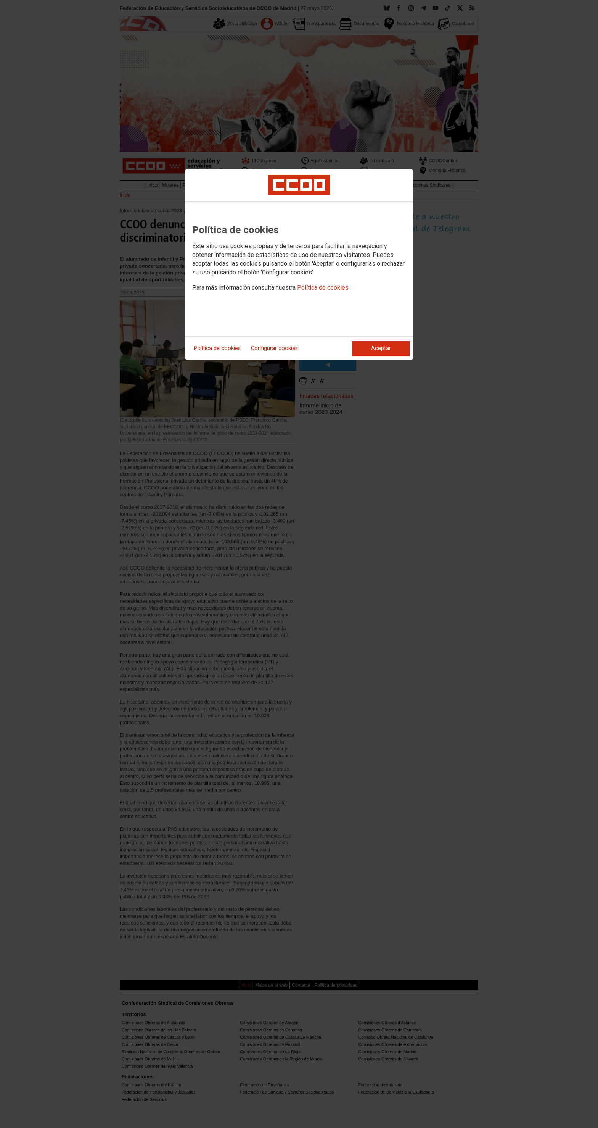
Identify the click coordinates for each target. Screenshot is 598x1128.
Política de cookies (323, 287)
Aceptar (381, 348)
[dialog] (299, 264)
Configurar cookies (274, 348)
